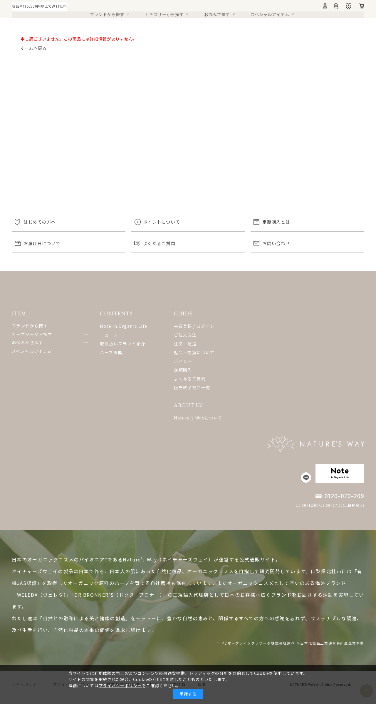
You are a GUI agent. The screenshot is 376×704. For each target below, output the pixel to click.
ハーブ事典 (109, 352)
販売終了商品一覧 (187, 387)
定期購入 (178, 370)
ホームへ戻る (33, 48)
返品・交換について (189, 352)
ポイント (178, 361)
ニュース (106, 335)
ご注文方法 (180, 335)
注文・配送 (180, 344)
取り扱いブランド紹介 (120, 344)
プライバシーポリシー (120, 685)
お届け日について (42, 243)
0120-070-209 (344, 502)
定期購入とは (276, 222)
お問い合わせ (276, 243)
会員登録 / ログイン (189, 326)
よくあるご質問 (159, 243)
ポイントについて (161, 222)
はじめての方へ (40, 222)
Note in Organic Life (121, 326)
